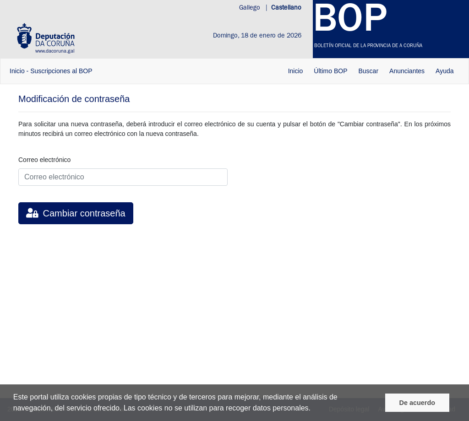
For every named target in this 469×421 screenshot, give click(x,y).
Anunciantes (407, 71)
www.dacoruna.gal (55, 51)
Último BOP (330, 71)
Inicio (17, 71)
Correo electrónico (44, 159)
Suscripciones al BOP (61, 71)
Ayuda (444, 71)
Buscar (368, 71)
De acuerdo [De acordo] (417, 402)
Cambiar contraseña (75, 213)
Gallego (250, 8)
